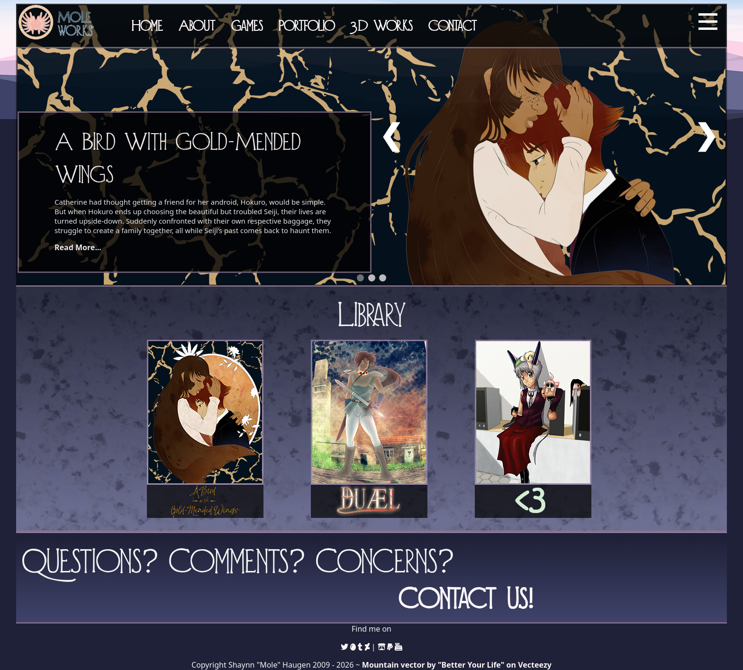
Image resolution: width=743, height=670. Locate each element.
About (197, 25)
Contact (452, 25)
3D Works (381, 25)
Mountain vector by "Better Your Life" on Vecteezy (457, 665)
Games (247, 25)
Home (147, 25)
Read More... (77, 247)
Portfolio (306, 25)
